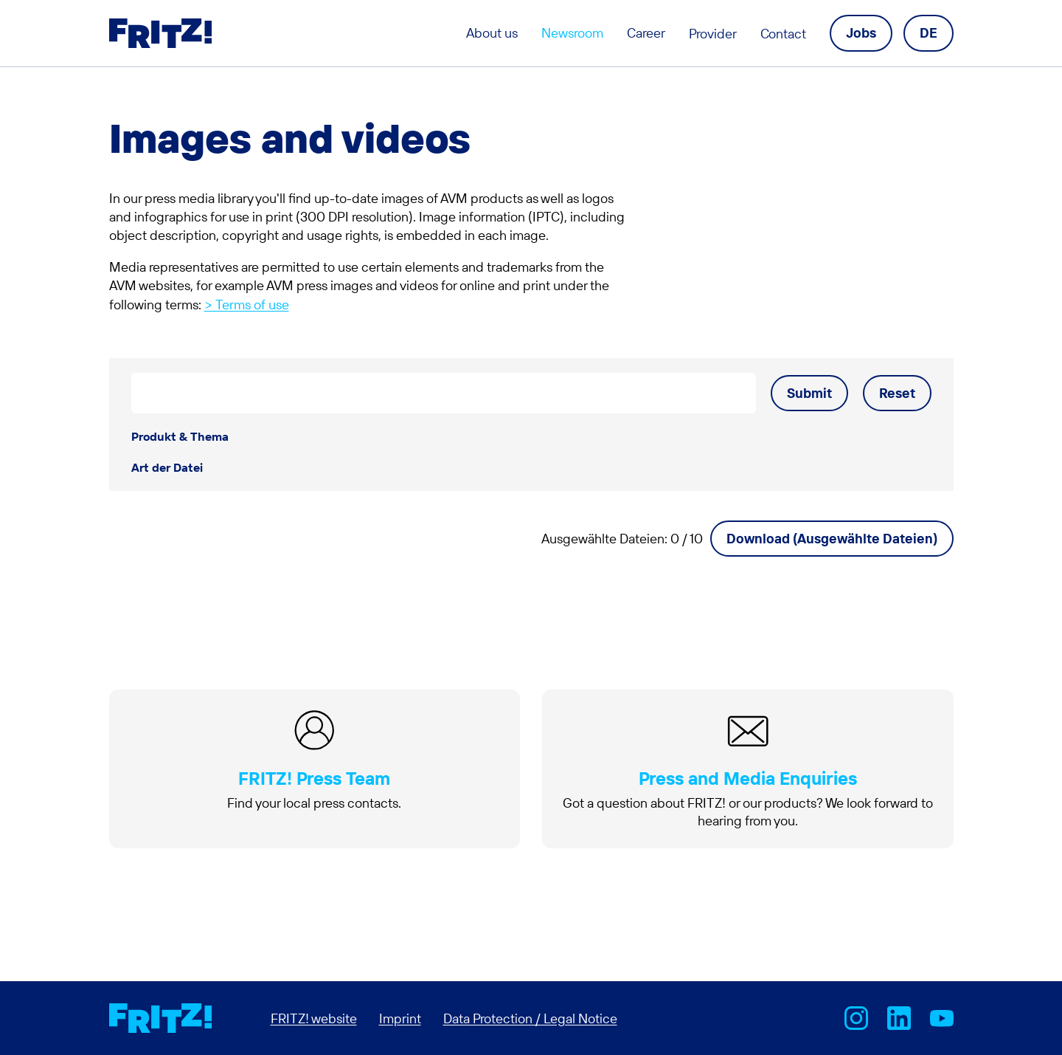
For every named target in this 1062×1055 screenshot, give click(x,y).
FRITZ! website (314, 1018)
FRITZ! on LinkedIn (899, 1018)
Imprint (400, 1018)
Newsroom (572, 32)
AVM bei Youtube (942, 1018)
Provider (713, 33)
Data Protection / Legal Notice (530, 1018)
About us (492, 32)
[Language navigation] (928, 33)
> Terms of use (246, 304)
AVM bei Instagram (856, 1018)
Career (646, 32)
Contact (783, 33)
